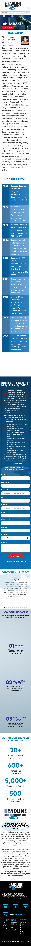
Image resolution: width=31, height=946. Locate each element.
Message (4, 542)
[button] (28, 8)
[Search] (28, 12)
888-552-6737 (19, 915)
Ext (2, 497)
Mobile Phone (5, 505)
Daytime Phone (6, 490)
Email (3, 512)
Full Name (4, 475)
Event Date (5, 535)
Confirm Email (5, 520)
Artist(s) (4, 527)
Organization (5, 482)
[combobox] (13, 12)
